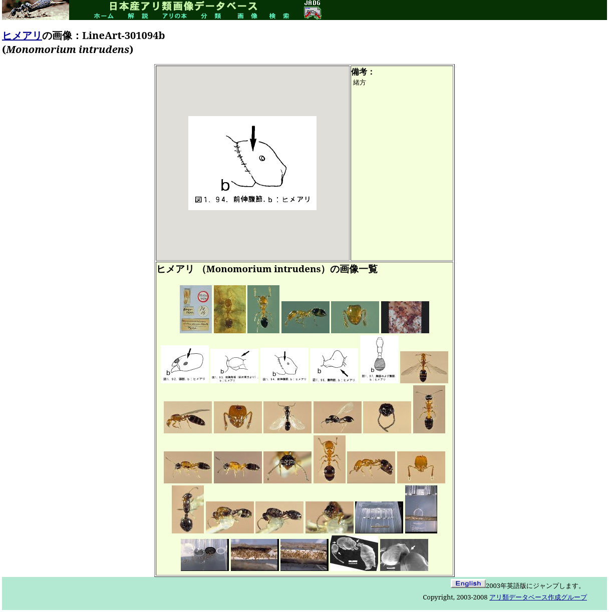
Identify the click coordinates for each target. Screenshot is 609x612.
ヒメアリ (22, 35)
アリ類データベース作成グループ (538, 596)
